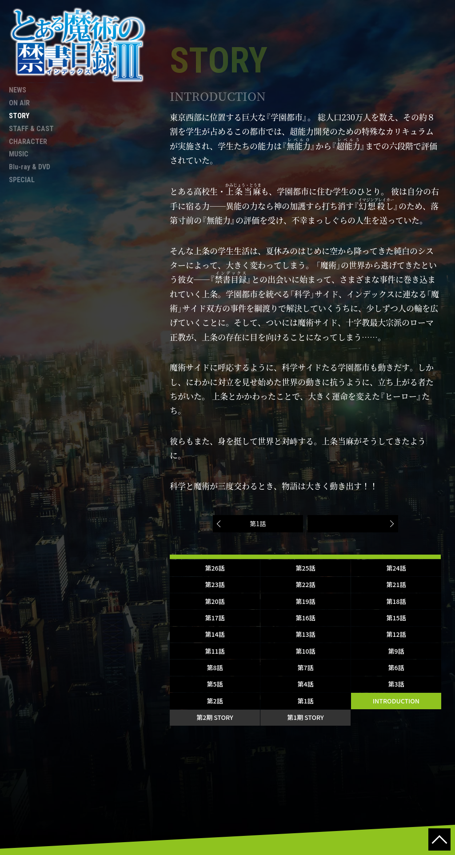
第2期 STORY (214, 717)
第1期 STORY (305, 717)
